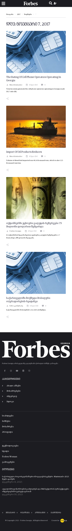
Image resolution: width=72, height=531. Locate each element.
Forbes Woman (9, 457)
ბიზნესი (6, 421)
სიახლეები (7, 416)
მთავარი (9, 14)
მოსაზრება (8, 427)
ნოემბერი (28, 14)
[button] (3, 3)
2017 (18, 14)
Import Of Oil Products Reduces (24, 152)
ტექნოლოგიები (10, 446)
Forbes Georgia (13, 231)
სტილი (5, 451)
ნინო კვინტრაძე (14, 306)
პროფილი (7, 432)
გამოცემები (8, 462)
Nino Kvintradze (14, 85)
